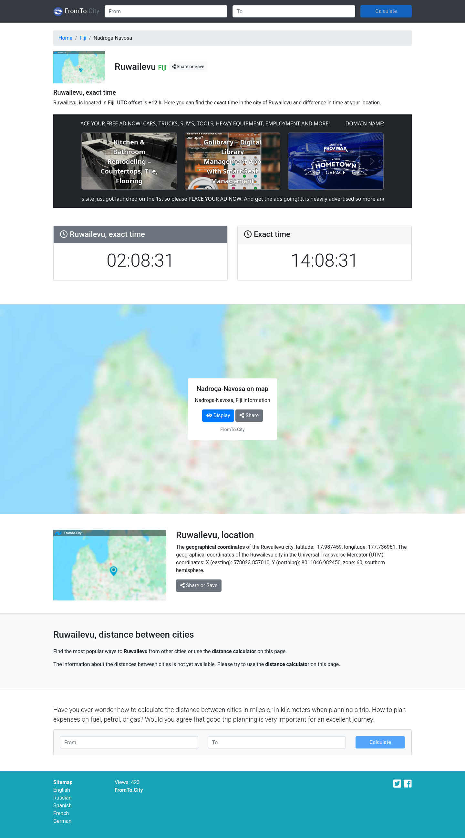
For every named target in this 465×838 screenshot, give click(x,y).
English (61, 790)
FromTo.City (129, 790)
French (61, 813)
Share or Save (188, 66)
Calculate (386, 11)
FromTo (76, 11)
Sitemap (63, 782)
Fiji (83, 38)
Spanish (62, 805)
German (62, 821)
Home (65, 38)
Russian (62, 798)
